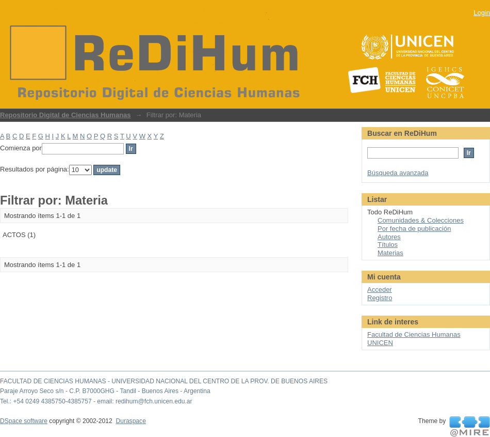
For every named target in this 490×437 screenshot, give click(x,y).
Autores (389, 237)
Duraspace (130, 421)
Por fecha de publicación (414, 228)
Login (481, 13)
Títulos (388, 244)
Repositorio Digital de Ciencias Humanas (65, 115)
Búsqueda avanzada (398, 173)
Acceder (379, 289)
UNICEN (380, 343)
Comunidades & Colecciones (421, 220)
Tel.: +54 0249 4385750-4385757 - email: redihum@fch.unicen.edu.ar (96, 401)
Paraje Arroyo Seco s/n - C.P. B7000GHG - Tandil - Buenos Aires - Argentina (105, 391)
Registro (379, 298)
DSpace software (23, 421)
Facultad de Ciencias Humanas (414, 334)
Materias (390, 253)
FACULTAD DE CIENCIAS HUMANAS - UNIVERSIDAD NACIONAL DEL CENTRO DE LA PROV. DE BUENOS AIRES (164, 381)
